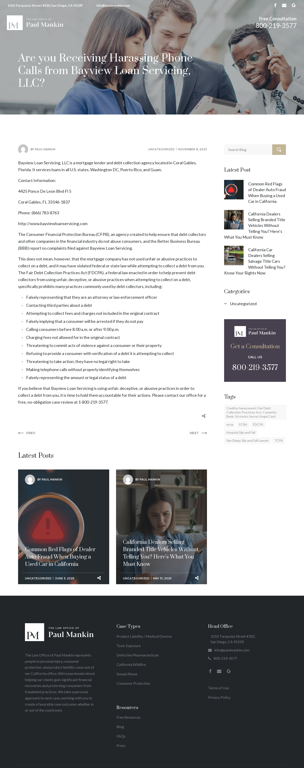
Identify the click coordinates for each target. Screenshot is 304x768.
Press (121, 745)
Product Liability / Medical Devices (144, 636)
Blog (120, 726)
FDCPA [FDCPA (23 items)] (258, 424)
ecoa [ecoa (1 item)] (229, 424)
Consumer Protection (133, 683)
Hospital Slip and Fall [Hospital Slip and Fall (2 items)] (240, 432)
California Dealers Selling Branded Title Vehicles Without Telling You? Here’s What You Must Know (254, 225)
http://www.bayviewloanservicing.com (52, 223)
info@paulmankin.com (113, 5)
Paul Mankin (45, 149)
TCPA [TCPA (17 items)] (278, 440)
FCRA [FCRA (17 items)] (243, 424)
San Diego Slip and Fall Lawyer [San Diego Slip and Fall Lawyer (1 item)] (247, 440)
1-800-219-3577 (93, 402)
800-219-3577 (276, 25)
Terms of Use (218, 688)
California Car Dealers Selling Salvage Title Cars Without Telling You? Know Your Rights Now (254, 261)
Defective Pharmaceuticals (138, 655)
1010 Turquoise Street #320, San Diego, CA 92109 (45, 5)
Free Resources (129, 717)
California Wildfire (131, 664)
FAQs (121, 736)
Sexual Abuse (127, 674)
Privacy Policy (219, 697)
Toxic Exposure (129, 645)
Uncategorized (161, 149)
